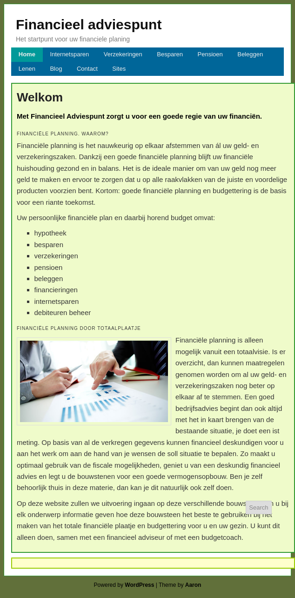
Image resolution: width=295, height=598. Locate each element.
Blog (56, 68)
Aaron (193, 585)
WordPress (139, 585)
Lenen (27, 68)
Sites (119, 68)
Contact (87, 68)
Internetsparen (69, 54)
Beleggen (250, 54)
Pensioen (210, 54)
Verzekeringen (123, 54)
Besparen (170, 54)
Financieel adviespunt (88, 24)
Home (27, 54)
